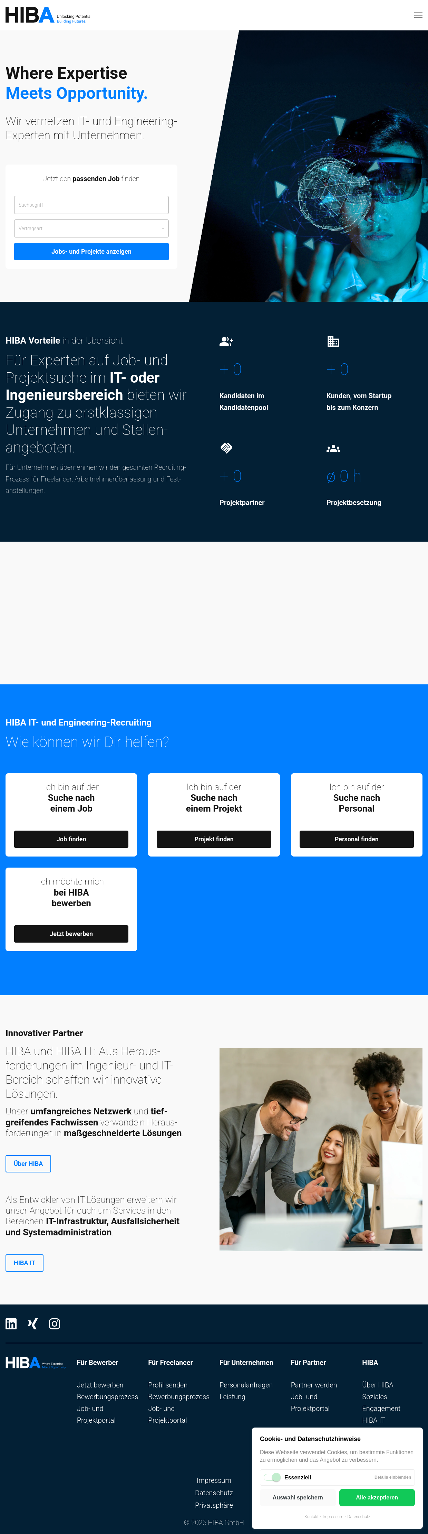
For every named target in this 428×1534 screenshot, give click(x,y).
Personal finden (357, 839)
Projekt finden (214, 839)
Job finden (71, 839)
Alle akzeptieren (377, 1497)
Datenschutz (359, 1516)
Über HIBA (28, 1163)
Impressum (333, 1516)
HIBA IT (24, 1262)
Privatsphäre (214, 1505)
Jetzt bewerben (71, 933)
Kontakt (311, 1516)
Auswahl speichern (298, 1497)
